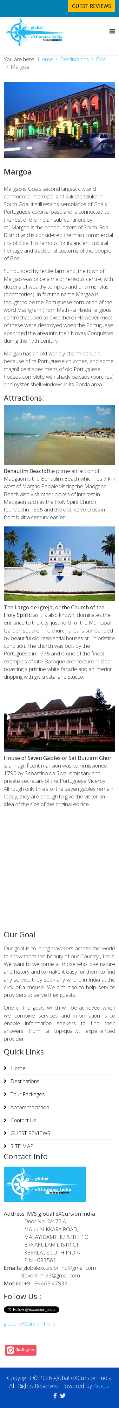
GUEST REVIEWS (91, 6)
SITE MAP (21, 1146)
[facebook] (55, 1395)
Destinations (74, 59)
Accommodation (29, 1107)
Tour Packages (27, 1094)
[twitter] (63, 1395)
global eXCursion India (29, 1323)
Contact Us (22, 1120)
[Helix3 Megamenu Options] (112, 31)
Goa (101, 59)
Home (45, 59)
